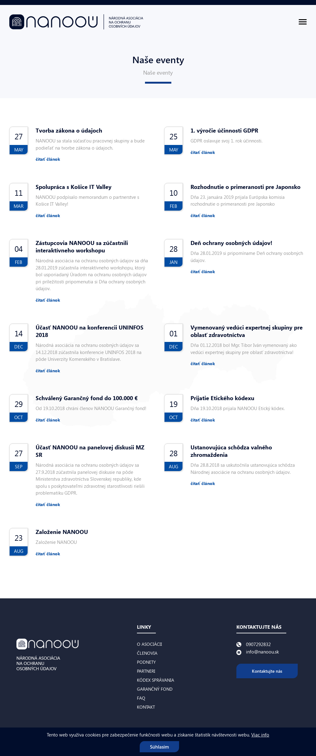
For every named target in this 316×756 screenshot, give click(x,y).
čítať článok (48, 159)
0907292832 (258, 644)
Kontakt (146, 707)
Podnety (146, 662)
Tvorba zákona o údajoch (69, 130)
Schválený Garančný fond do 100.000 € (87, 398)
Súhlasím (159, 747)
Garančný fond (155, 689)
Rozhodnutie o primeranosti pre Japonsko (246, 186)
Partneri (146, 671)
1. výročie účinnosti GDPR (224, 130)
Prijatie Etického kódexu (222, 398)
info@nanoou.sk (262, 652)
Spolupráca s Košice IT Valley (74, 186)
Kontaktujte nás (267, 671)
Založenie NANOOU (62, 531)
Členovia (147, 653)
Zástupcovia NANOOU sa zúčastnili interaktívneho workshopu (82, 246)
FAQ (141, 698)
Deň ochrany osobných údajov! (231, 243)
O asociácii (149, 644)
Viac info (260, 735)
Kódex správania (155, 680)
